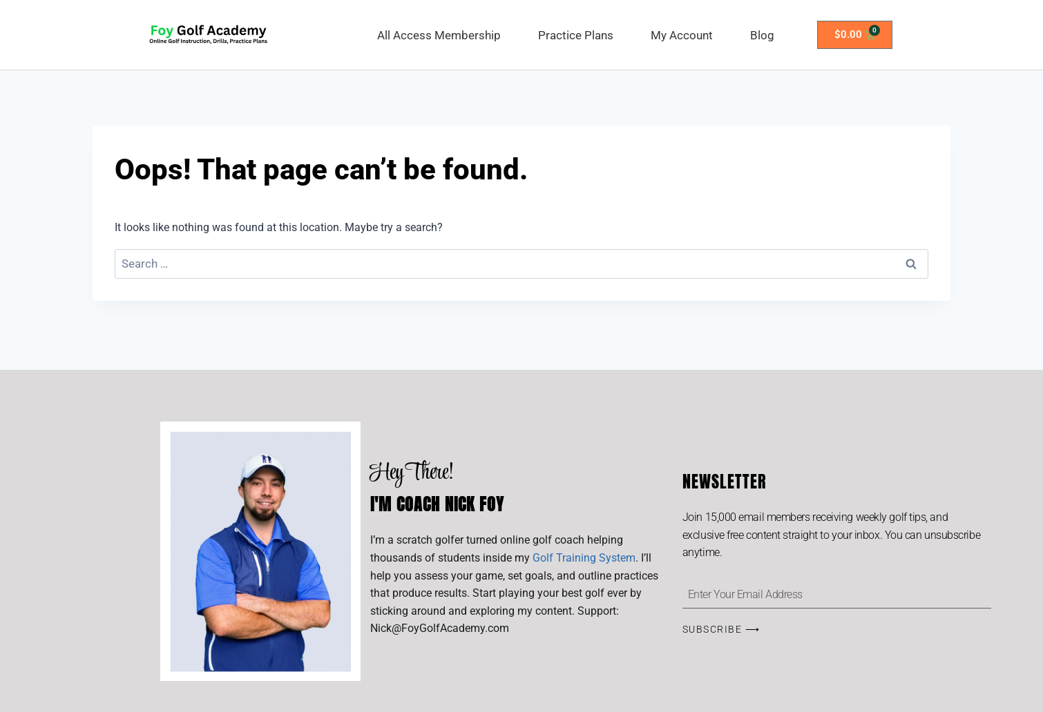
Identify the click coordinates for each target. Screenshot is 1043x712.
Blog (762, 35)
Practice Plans (575, 35)
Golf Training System (584, 557)
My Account (682, 35)
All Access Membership (439, 35)
